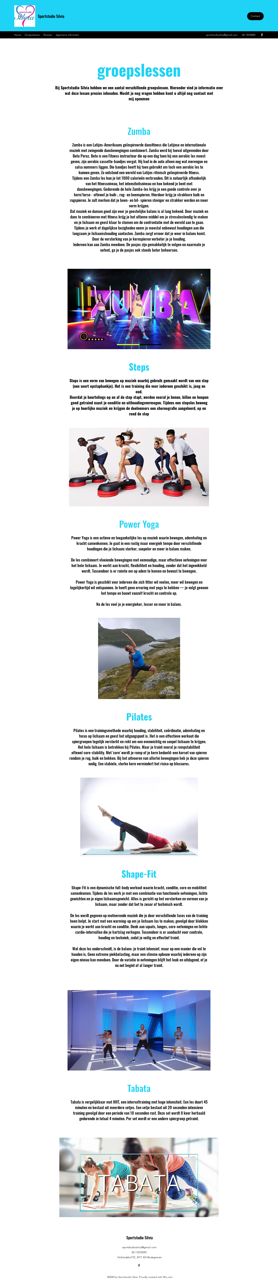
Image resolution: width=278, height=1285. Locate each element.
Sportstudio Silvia (51, 16)
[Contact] (255, 16)
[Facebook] (262, 35)
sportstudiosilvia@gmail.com (221, 34)
